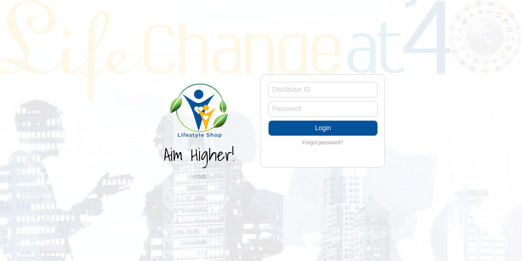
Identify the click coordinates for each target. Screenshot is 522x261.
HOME (199, 176)
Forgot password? (322, 142)
